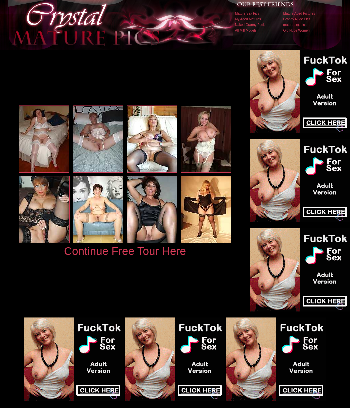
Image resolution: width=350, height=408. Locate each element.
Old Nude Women (296, 30)
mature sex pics (295, 25)
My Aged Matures (248, 19)
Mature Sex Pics (247, 13)
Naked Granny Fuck (250, 25)
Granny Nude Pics (296, 19)
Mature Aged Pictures (299, 13)
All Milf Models (245, 30)
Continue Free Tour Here (125, 251)
